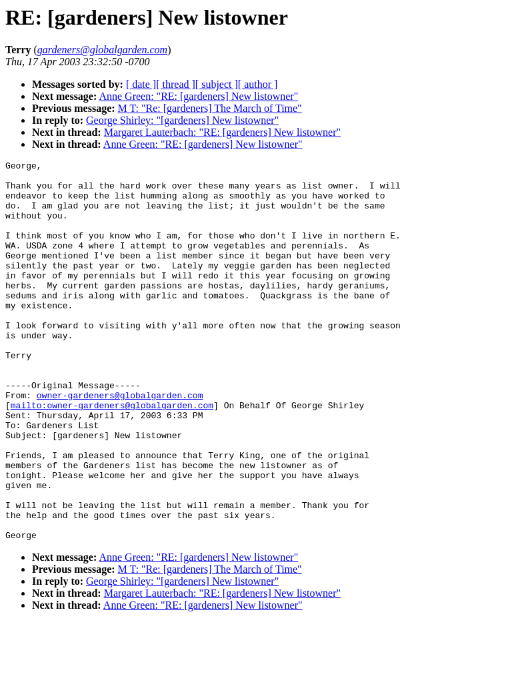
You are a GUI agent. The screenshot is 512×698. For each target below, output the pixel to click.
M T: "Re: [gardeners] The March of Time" (210, 108)
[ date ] (141, 84)
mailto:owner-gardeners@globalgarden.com (112, 455)
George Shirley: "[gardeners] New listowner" (182, 120)
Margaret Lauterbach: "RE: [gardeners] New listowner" (222, 132)
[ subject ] (216, 84)
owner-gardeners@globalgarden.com (120, 443)
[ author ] (258, 84)
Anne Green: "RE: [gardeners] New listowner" (198, 96)
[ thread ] (175, 84)
